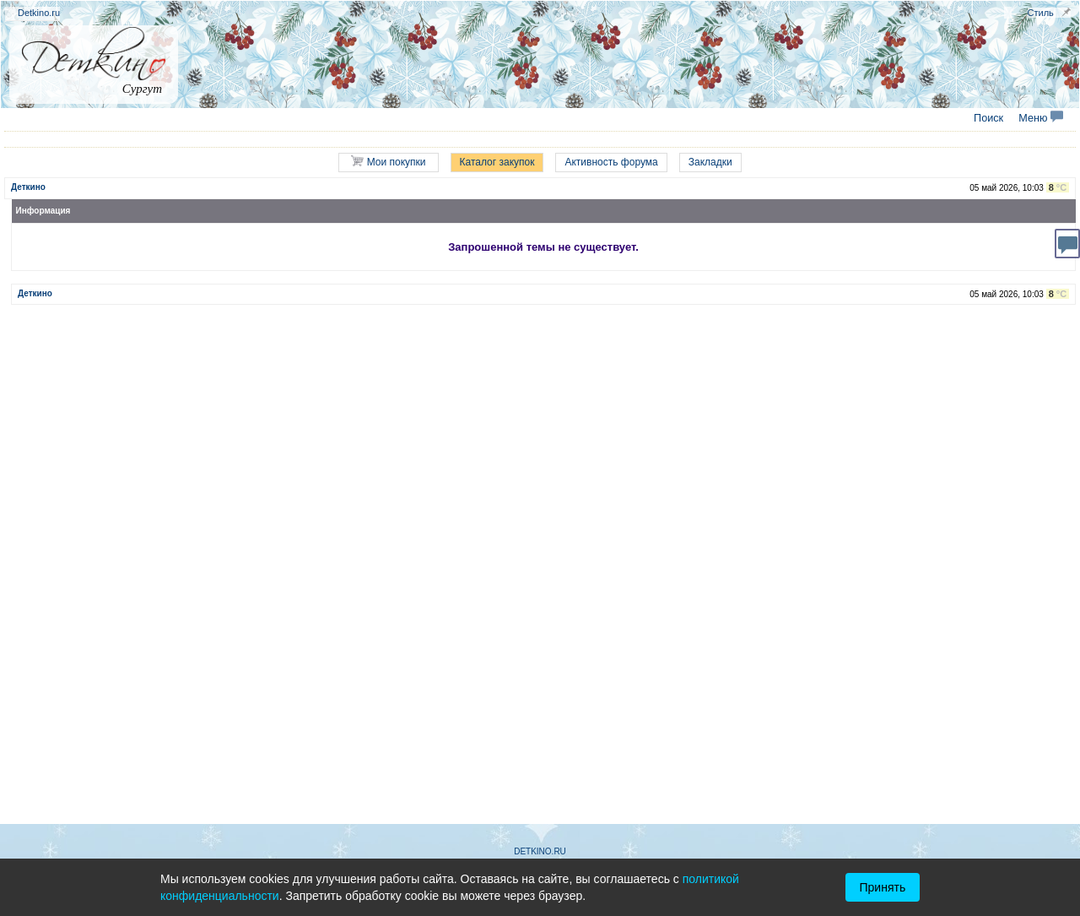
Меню (1040, 118)
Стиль (1041, 13)
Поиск (988, 118)
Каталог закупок (497, 162)
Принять (883, 887)
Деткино (28, 187)
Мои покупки (388, 161)
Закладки (710, 162)
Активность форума (610, 162)
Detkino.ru (39, 13)
